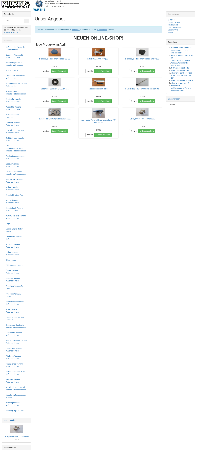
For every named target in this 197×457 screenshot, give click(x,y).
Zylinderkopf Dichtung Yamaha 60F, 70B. (55, 119)
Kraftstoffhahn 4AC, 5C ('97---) (98, 59)
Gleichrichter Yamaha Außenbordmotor (14, 180)
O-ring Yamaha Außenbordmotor (12, 253)
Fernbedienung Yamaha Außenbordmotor (15, 157)
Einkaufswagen (174, 99)
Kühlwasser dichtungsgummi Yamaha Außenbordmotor (181, 87)
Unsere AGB (173, 30)
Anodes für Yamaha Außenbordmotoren (13, 100)
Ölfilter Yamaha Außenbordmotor (12, 272)
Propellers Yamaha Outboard (13, 295)
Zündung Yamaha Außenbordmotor (13, 404)
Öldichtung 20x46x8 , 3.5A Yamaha (54, 89)
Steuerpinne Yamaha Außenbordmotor (14, 334)
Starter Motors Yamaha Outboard (15, 318)
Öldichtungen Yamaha (14, 265)
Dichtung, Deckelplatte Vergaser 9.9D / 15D (142, 59)
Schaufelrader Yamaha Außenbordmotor (15, 303)
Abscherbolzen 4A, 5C (180, 83)
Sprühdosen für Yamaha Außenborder (15, 77)
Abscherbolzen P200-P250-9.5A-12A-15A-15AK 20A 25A (182, 75)
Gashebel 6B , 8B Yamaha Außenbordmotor (142, 89)
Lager (8, 224)
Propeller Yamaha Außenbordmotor (13, 279)
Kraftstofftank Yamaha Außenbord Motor (14, 209)
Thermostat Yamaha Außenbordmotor (14, 349)
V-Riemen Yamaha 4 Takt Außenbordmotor (16, 373)
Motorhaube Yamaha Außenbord (14, 238)
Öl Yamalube (11, 260)
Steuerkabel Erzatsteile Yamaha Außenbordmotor (16, 326)
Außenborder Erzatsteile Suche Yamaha (15, 48)
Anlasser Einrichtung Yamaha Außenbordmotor (16, 92)
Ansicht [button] (46, 71)
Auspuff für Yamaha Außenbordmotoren (13, 108)
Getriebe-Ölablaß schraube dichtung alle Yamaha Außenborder (181, 50)
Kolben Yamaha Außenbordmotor (12, 188)
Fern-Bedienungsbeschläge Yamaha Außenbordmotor (16, 148)
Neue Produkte (10, 420)
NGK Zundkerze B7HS (180, 68)
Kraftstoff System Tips (14, 195)
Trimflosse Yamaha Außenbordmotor (13, 357)
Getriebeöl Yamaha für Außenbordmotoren (14, 56)
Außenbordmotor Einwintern (12, 116)
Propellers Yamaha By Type (14, 287)
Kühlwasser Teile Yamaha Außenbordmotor (16, 217)
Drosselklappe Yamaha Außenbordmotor (15, 131)
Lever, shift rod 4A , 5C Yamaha (142, 119)
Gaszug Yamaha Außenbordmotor (12, 165)
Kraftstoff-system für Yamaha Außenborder (14, 64)
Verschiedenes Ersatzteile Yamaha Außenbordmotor (16, 388)
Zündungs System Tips (15, 411)
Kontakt (171, 32)
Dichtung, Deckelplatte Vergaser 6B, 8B (54, 59)
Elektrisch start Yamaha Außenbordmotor (15, 139)
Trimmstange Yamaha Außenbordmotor (14, 365)
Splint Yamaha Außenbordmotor (12, 310)
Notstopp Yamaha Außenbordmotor (13, 245)
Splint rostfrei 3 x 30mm (180, 60)
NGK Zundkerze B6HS (180, 70)
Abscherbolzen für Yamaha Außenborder (16, 85)
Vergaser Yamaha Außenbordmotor (13, 380)
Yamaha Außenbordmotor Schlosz (16, 396)
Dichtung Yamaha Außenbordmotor (13, 123)
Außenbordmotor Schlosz (98, 89)
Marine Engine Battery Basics (14, 230)
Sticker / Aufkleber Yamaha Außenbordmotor (16, 342)
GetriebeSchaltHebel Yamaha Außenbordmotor (16, 173)
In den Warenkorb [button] (59, 71)
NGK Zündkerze (12, 71)
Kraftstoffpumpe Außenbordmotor (12, 201)
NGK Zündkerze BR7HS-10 (182, 80)
